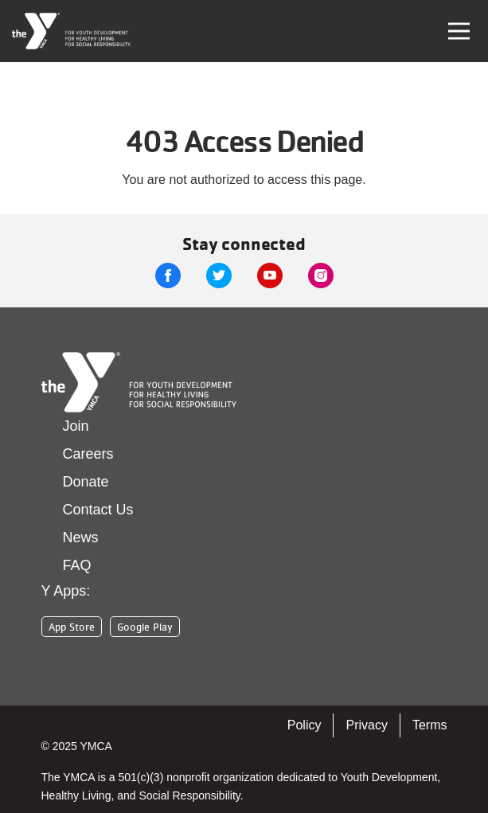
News (81, 537)
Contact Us (98, 510)
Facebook (168, 275)
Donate (86, 482)
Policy (304, 725)
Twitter (219, 275)
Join (76, 426)
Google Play (145, 626)
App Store (72, 626)
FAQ (77, 565)
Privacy (366, 725)
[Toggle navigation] (459, 31)
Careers (88, 454)
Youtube (270, 275)
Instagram (321, 275)
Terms (429, 725)
